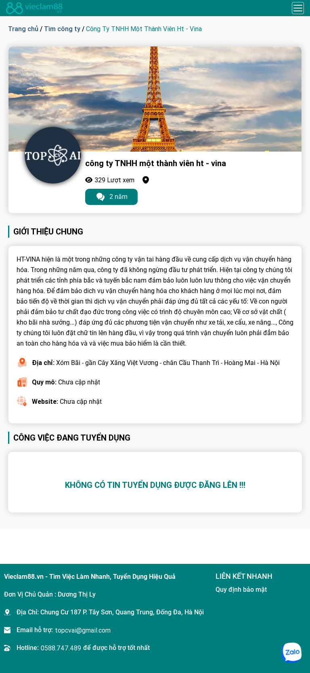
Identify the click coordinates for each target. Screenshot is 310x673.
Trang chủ (23, 29)
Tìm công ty (62, 29)
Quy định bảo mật (241, 589)
